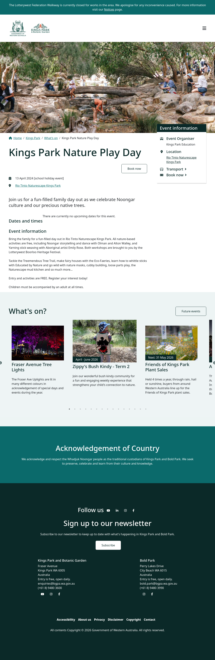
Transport (174, 169)
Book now (134, 169)
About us (84, 620)
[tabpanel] (38, 363)
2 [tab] (75, 409)
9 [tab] (113, 409)
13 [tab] (135, 409)
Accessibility (66, 620)
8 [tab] (107, 409)
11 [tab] (124, 409)
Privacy (99, 620)
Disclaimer (115, 620)
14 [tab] (140, 409)
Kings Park (33, 138)
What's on (51, 138)
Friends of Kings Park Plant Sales (167, 367)
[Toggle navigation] (204, 28)
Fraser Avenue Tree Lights (32, 367)
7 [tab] (102, 409)
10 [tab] (118, 409)
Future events (191, 311)
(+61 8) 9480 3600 (50, 588)
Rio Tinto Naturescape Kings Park (38, 186)
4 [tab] (86, 409)
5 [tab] (91, 409)
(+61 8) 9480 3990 (152, 588)
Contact (149, 620)
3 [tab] (80, 409)
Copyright (133, 620)
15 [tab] (146, 409)
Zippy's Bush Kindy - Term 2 (101, 366)
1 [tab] (69, 409)
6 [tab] (96, 409)
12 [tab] (129, 409)
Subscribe (108, 545)
